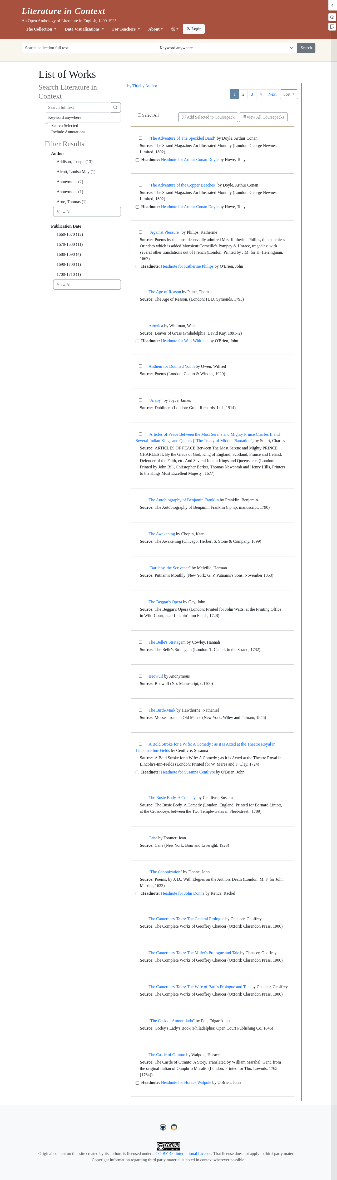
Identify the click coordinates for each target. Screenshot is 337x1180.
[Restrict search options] (226, 48)
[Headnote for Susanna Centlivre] (137, 772)
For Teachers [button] (124, 29)
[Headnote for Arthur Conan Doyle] (137, 160)
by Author (148, 86)
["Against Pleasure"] (140, 232)
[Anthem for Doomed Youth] (140, 366)
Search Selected (61, 125)
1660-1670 (70, 234)
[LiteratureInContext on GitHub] (163, 1127)
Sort (287, 94)
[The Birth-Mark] (140, 710)
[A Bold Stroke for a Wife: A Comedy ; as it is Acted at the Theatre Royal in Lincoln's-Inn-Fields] (140, 744)
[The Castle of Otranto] (140, 1054)
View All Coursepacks (263, 117)
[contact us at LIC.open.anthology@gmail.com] (174, 1127)
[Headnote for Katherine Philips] (137, 266)
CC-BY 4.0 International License (183, 1153)
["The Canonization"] (140, 871)
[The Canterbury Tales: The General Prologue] (140, 918)
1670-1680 (70, 244)
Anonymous (70, 181)
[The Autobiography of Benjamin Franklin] (140, 499)
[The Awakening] (140, 533)
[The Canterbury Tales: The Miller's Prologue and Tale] (140, 952)
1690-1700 (69, 264)
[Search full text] (77, 107)
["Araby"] (140, 400)
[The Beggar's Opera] (140, 601)
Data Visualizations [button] (83, 29)
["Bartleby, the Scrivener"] (140, 567)
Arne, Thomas (72, 201)
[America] (140, 325)
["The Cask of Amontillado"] (140, 1020)
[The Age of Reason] (140, 291)
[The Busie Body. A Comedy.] (140, 797)
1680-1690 (69, 254)
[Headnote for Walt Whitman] (137, 341)
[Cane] (140, 837)
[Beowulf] (140, 676)
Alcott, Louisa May (76, 171)
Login (193, 29)
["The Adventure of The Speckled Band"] (140, 138)
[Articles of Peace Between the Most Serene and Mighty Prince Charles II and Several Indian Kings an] (140, 434)
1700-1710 (69, 274)
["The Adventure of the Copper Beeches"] (140, 185)
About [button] (154, 29)
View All (64, 211)
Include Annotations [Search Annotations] (65, 132)
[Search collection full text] (89, 48)
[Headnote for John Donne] (137, 893)
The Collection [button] (39, 29)
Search (306, 48)
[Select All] (139, 115)
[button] (175, 29)
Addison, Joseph (74, 161)
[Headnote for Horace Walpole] (137, 1083)
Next (272, 94)
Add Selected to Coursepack (208, 117)
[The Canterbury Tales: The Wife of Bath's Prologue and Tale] (140, 986)
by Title (133, 86)
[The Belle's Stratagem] (140, 642)
